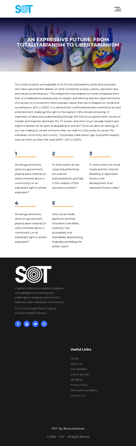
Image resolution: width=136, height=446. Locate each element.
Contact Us (77, 395)
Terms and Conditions (84, 390)
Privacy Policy (79, 385)
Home (75, 358)
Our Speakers (79, 369)
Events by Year (80, 374)
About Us (76, 363)
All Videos (77, 379)
